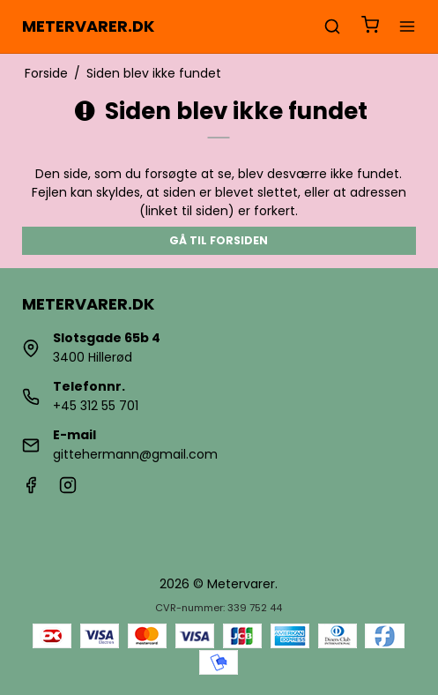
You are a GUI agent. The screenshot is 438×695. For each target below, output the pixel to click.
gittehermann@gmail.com (135, 454)
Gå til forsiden (218, 240)
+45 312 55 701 (95, 406)
